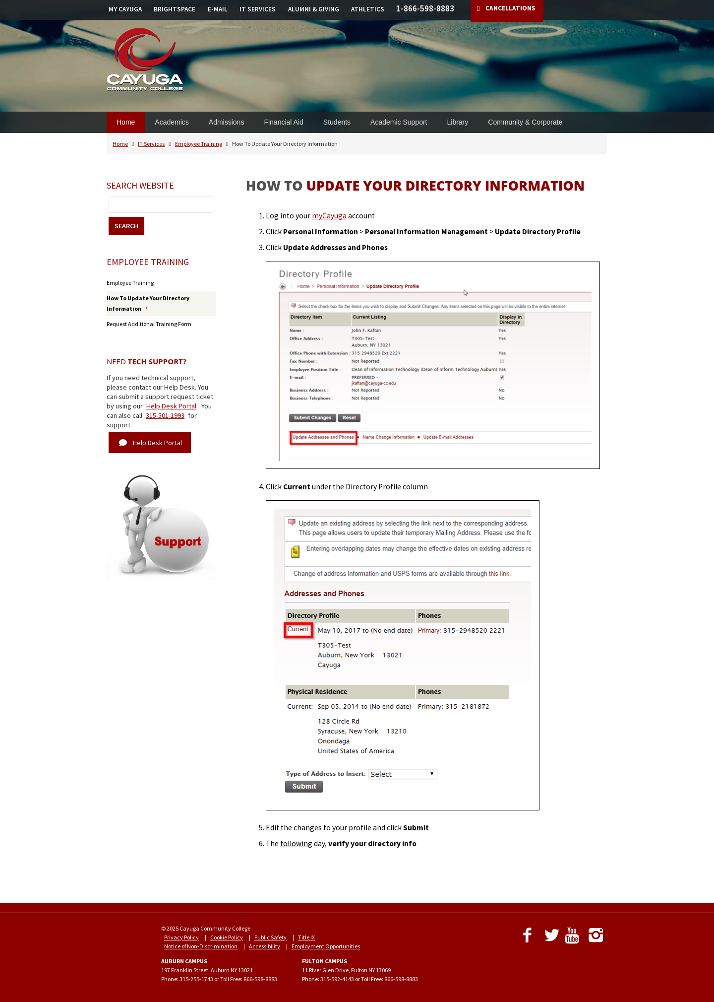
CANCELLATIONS (510, 8)
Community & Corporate (525, 122)
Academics (171, 122)
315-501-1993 (165, 415)
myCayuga (329, 215)
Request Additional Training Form (149, 324)
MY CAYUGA (125, 9)
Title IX (306, 937)
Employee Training (198, 143)
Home (126, 122)
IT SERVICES (257, 9)
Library (457, 122)
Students (337, 122)
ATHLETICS (367, 9)
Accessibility (264, 946)
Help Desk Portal (171, 405)
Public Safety (270, 937)
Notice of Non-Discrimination (201, 946)
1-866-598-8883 (425, 8)
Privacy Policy (181, 937)
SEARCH (126, 225)
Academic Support (398, 122)
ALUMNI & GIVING (313, 9)
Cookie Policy (226, 937)
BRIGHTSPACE (174, 9)
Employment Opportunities (326, 946)
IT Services (151, 143)
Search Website (140, 185)
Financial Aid (283, 122)
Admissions (226, 122)
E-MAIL (218, 9)
